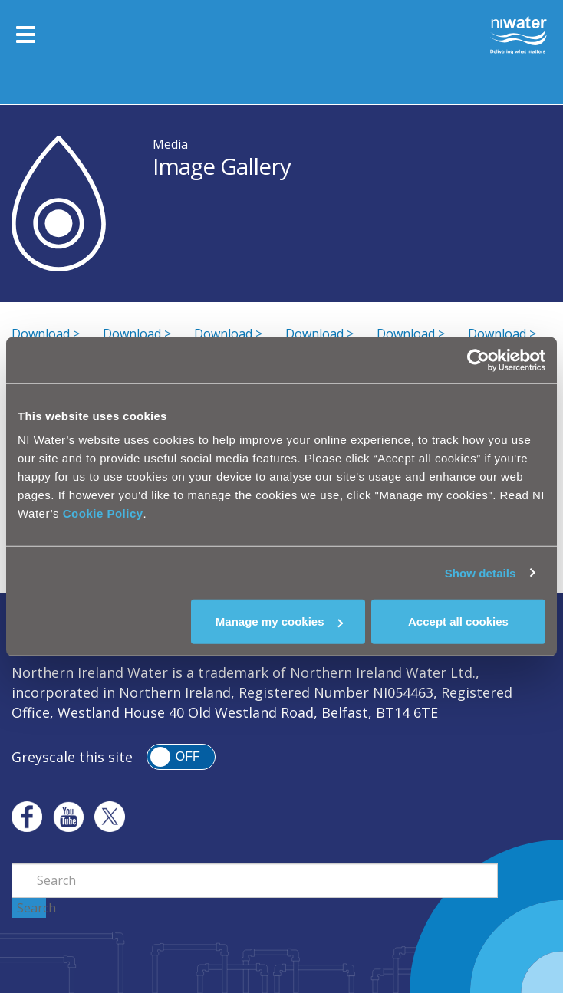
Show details (480, 572)
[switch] (181, 757)
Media (170, 144)
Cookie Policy (103, 513)
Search (31, 907)
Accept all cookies (458, 621)
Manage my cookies (279, 621)
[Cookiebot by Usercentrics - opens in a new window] (478, 359)
